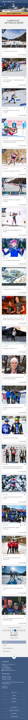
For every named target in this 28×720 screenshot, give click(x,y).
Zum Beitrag (21, 54)
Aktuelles (5, 642)
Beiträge (14, 713)
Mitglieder (14, 707)
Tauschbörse (14, 716)
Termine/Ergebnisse (8, 648)
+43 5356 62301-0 (7, 669)
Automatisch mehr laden (15, 627)
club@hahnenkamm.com (9, 670)
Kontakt (14, 701)
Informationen (6, 651)
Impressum (4, 686)
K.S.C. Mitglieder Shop (9, 1)
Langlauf (14, 638)
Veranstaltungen (14, 710)
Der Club (14, 692)
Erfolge (14, 698)
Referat (5, 645)
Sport (14, 635)
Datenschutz (5, 687)
